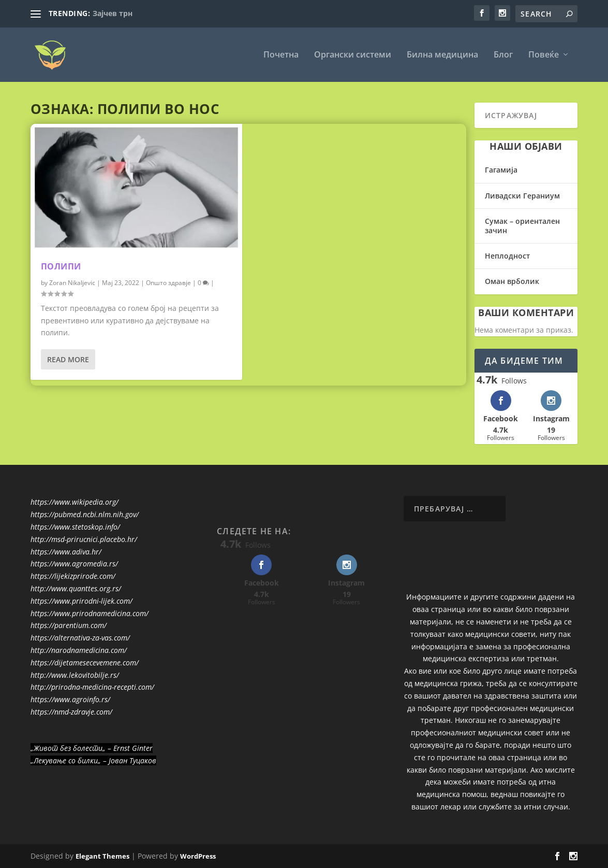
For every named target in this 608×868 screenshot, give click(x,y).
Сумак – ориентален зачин (522, 225)
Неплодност (507, 256)
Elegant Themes (102, 856)
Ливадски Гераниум (522, 196)
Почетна (281, 55)
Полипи (61, 266)
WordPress (198, 856)
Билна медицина (442, 55)
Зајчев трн (112, 13)
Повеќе (543, 55)
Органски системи (352, 55)
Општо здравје (168, 282)
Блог (503, 55)
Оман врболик (512, 281)
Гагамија (501, 170)
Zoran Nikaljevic (72, 282)
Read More (68, 359)
